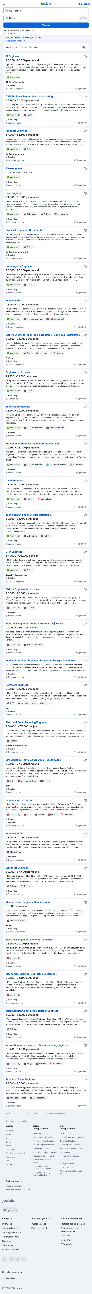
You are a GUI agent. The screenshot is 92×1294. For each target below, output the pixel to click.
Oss (7, 1161)
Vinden (46, 25)
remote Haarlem (66, 1167)
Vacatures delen (38, 1223)
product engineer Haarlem (43, 1144)
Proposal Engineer (16, 130)
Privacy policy (8, 1278)
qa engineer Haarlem (41, 1148)
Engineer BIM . (14, 300)
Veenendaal (11, 1157)
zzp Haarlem (65, 1152)
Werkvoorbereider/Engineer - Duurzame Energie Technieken (41, 660)
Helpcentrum (8, 1245)
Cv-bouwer (66, 1240)
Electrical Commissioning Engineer (26, 722)
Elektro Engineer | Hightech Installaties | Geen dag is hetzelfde (43, 334)
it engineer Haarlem (40, 1133)
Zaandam (10, 1149)
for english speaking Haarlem (72, 1148)
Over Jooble (8, 1223)
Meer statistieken (16, 40)
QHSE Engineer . (15, 480)
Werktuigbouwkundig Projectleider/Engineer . (32, 1010)
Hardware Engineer (17, 684)
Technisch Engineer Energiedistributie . (29, 514)
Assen (8, 1134)
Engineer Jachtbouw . (18, 372)
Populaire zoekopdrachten (19, 1121)
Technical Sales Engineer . (21, 1079)
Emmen (9, 1164)
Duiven (8, 1142)
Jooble (19, 1288)
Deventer (9, 1131)
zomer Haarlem (66, 1133)
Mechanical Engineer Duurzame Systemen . (31, 973)
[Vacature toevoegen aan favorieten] (85, 56)
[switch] (84, 47)
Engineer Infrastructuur (19, 800)
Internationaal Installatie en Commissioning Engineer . (37, 1045)
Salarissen (65, 1235)
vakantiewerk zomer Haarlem (72, 1137)
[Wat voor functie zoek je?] (46, 10)
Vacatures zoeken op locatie (18, 1189)
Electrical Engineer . (17, 867)
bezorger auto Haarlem (69, 1156)
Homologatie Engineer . (19, 266)
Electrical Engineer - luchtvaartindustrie (29, 939)
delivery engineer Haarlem (43, 1141)
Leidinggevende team (12, 1232)
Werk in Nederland (10, 1249)
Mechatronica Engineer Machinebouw (28, 902)
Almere (8, 1146)
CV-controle (66, 1244)
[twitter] (17, 1259)
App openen (84, 4)
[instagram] (11, 1259)
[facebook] (4, 1259)
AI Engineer (12, 56)
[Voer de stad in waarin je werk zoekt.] (46, 18)
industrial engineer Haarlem (44, 1156)
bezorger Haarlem (67, 1163)
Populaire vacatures (14, 1186)
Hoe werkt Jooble (10, 1228)
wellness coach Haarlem (42, 1137)
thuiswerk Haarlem (67, 1141)
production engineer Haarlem (44, 1152)
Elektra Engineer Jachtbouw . (23, 589)
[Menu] (3, 3)
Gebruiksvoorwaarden (12, 1272)
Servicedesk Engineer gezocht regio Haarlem (32, 443)
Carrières (6, 1241)
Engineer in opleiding (18, 406)
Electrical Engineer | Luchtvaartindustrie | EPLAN (35, 623)
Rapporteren (79, 88)
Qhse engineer (14, 168)
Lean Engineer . (14, 193)
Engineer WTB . (14, 833)
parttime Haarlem (67, 1159)
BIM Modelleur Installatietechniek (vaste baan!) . (34, 759)
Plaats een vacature (40, 1228)
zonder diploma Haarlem (70, 1144)
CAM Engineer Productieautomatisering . (30, 96)
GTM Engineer (14, 551)
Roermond (10, 1138)
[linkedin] (24, 1259)
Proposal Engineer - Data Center (25, 230)
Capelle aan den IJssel (15, 1153)
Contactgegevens (10, 1236)
